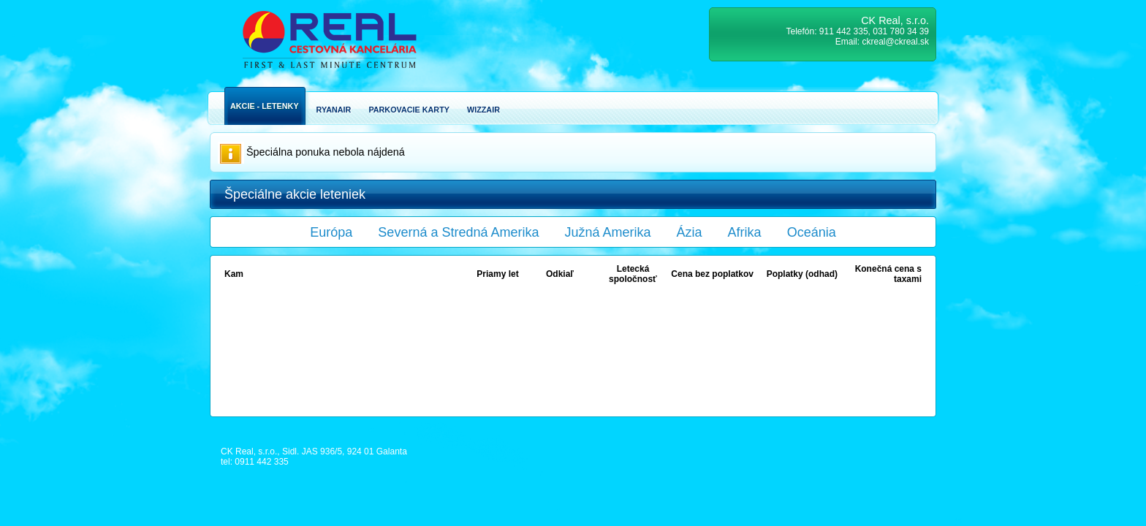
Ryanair (334, 109)
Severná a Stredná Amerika (458, 232)
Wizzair (483, 109)
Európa (331, 232)
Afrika (745, 232)
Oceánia (811, 232)
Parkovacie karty (408, 109)
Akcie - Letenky (264, 106)
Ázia (689, 232)
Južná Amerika (608, 232)
